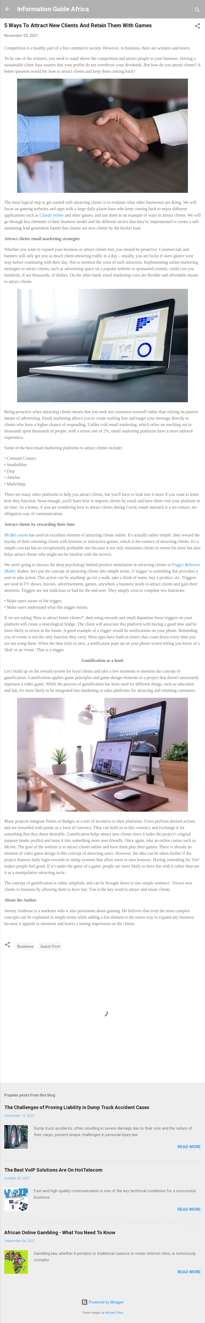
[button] (197, 27)
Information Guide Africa (53, 9)
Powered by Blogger (102, 1302)
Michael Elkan (114, 1312)
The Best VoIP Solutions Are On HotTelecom (53, 1170)
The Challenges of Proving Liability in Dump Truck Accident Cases (76, 1107)
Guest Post (50, 946)
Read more (189, 1146)
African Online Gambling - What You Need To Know (59, 1232)
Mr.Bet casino (16, 535)
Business (25, 946)
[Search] (197, 11)
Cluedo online (52, 215)
